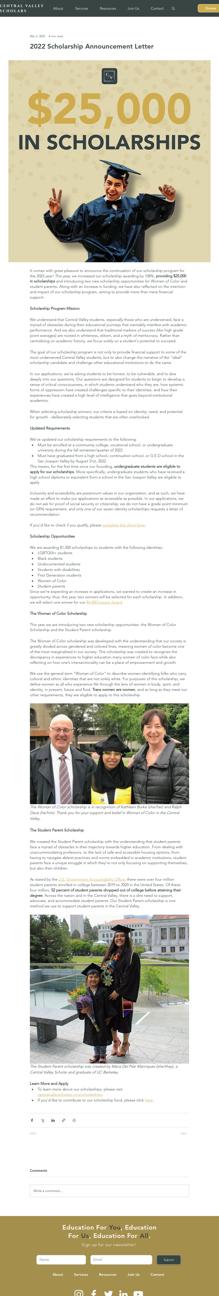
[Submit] (169, 1260)
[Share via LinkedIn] (53, 1120)
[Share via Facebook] (32, 1120)
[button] (58, 8)
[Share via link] (64, 1120)
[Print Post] (74, 1120)
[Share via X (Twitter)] (42, 1120)
